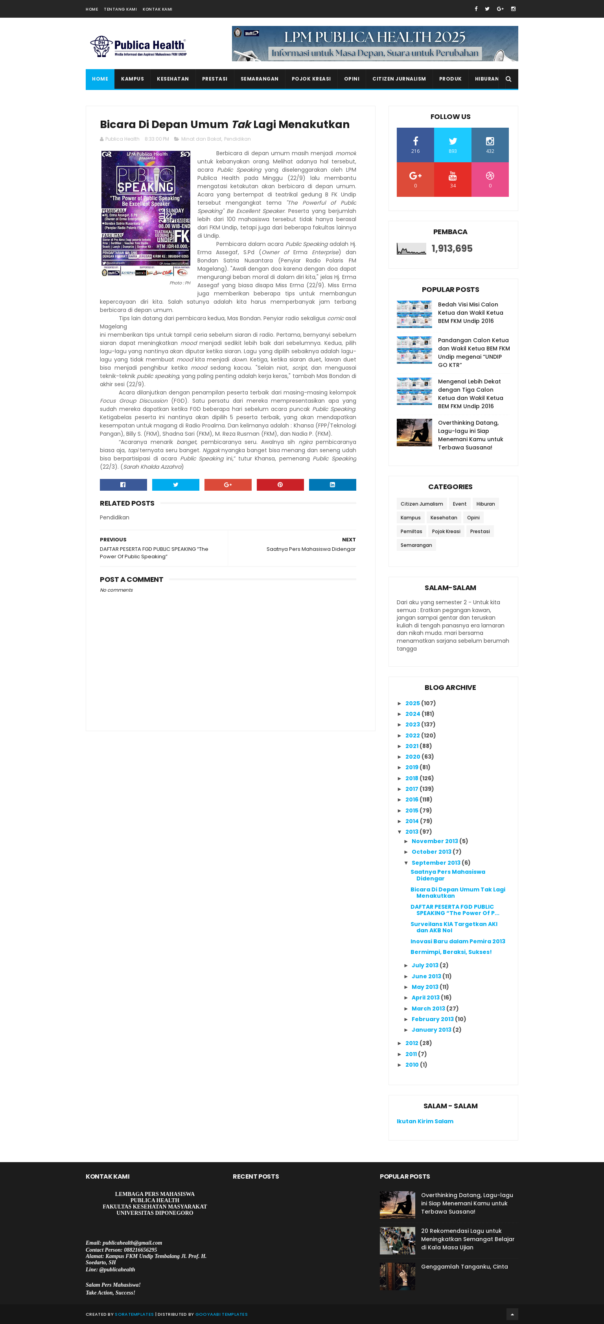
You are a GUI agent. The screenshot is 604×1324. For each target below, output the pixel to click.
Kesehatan (173, 78)
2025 (413, 703)
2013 (412, 832)
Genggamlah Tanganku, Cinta (464, 1267)
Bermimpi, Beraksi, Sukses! (451, 952)
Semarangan (260, 78)
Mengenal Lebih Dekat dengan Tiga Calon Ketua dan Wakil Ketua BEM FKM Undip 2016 (470, 394)
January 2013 (432, 1030)
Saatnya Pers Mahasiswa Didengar (448, 875)
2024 (413, 714)
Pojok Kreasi (311, 78)
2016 (412, 799)
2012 (412, 1043)
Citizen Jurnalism (399, 78)
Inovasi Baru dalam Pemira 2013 (458, 941)
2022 (413, 735)
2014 (412, 821)
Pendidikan (237, 139)
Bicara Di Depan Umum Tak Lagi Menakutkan (458, 893)
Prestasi (215, 78)
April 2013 (426, 997)
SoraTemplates (134, 1314)
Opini (352, 78)
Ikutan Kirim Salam (425, 1121)
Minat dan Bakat (201, 139)
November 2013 (435, 841)
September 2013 (437, 863)
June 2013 (427, 976)
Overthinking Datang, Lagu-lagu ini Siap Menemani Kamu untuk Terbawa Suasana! (470, 435)
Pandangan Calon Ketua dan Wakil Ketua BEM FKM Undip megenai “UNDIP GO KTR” (474, 352)
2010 (412, 1065)
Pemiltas (411, 531)
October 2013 (432, 852)
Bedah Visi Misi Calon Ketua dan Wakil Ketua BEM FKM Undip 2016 (470, 313)
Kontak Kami (158, 9)
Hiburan (487, 78)
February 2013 (433, 1019)
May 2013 (426, 987)
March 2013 (429, 1008)
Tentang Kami (120, 9)
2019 (412, 767)
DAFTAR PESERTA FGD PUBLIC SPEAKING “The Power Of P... (455, 910)
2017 (412, 789)
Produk (450, 78)
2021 (412, 746)
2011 (411, 1054)
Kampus (132, 78)
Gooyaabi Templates (221, 1314)
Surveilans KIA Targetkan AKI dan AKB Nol (454, 927)
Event (460, 504)
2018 (412, 778)
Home (92, 9)
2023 (413, 724)
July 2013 (426, 965)
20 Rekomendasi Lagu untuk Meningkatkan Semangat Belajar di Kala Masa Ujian (468, 1239)
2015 (412, 810)
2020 (413, 757)
